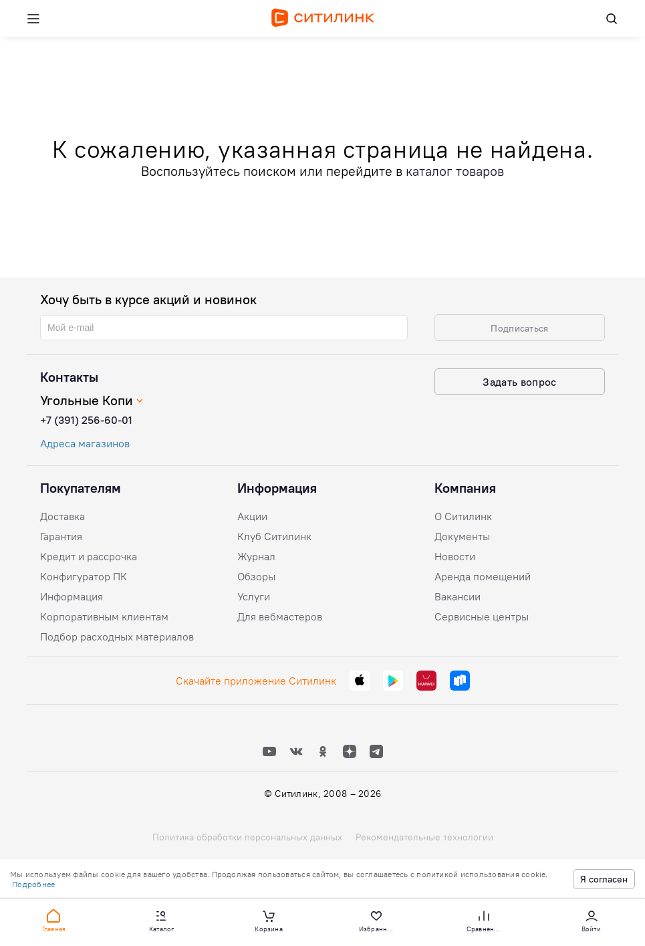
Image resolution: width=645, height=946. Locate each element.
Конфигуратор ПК (83, 576)
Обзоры (256, 576)
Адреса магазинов (85, 443)
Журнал (256, 556)
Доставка (62, 516)
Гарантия (61, 536)
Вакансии (457, 596)
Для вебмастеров (279, 616)
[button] (53, 920)
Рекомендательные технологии (424, 837)
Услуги (253, 596)
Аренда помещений (482, 576)
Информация (71, 596)
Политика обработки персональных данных (247, 837)
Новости (454, 556)
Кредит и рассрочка (88, 556)
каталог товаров (455, 170)
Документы (462, 536)
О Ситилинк (463, 516)
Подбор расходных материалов (117, 636)
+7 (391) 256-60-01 (86, 420)
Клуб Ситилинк (274, 536)
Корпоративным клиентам (104, 616)
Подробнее (33, 884)
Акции (252, 516)
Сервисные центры (481, 616)
